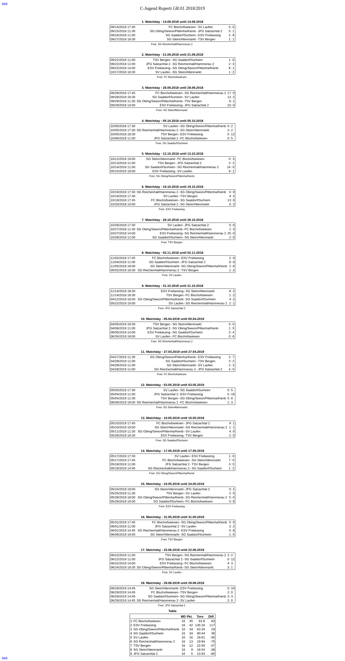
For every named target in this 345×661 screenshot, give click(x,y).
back (4, 3)
